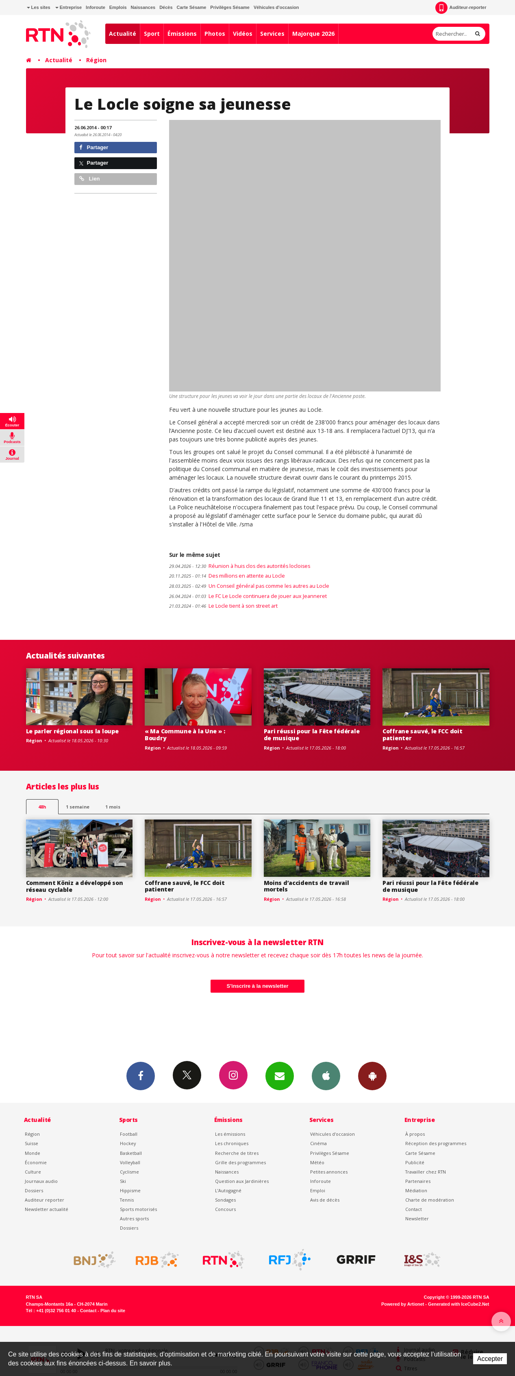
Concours (225, 1209)
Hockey (128, 1143)
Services (272, 33)
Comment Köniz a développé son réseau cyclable (74, 886)
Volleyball (130, 1162)
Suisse (31, 1143)
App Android (372, 1075)
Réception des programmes (435, 1143)
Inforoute (95, 7)
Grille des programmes (240, 1162)
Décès (165, 7)
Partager (93, 147)
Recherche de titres (237, 1153)
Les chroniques (231, 1143)
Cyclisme (129, 1171)
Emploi (317, 1190)
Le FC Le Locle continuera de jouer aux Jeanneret (248, 596)
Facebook (140, 1075)
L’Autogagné (228, 1190)
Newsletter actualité (46, 1209)
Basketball (131, 1153)
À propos (415, 1134)
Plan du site (112, 1310)
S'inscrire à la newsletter (258, 986)
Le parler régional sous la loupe (72, 731)
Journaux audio (41, 1181)
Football (128, 1134)
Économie (36, 1162)
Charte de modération (429, 1199)
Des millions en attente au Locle (227, 575)
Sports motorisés (138, 1209)
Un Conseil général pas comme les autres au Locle (249, 586)
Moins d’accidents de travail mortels (306, 886)
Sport (152, 33)
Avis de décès (324, 1199)
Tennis (127, 1199)
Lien (89, 179)
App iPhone (326, 1075)
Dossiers (34, 1190)
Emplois (118, 7)
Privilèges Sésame (230, 7)
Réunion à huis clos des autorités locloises (239, 566)
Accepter (490, 1358)
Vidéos (242, 33)
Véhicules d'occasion (276, 7)
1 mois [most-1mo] (112, 807)
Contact (413, 1209)
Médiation (416, 1190)
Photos (214, 33)
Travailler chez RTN (425, 1171)
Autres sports (134, 1218)
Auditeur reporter (44, 1199)
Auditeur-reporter (460, 8)
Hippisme (130, 1190)
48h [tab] (42, 807)
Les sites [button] (38, 7)
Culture (33, 1171)
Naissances (143, 7)
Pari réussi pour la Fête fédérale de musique (312, 734)
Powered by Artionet (402, 1304)
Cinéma (318, 1143)
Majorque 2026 (313, 33)
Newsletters (279, 1075)
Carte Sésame (191, 7)
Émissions (182, 33)
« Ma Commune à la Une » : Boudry (185, 734)
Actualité (122, 33)
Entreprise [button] (68, 7)
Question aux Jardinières (242, 1181)
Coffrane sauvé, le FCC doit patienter (422, 734)
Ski (123, 1181)
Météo (317, 1162)
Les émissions (230, 1134)
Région (96, 60)
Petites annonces (329, 1171)
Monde (32, 1153)
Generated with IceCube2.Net (458, 1304)
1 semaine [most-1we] (77, 807)
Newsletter (417, 1218)
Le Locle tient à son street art (223, 605)
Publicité (414, 1162)
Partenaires (417, 1181)
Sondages (225, 1199)
